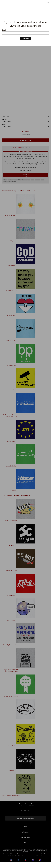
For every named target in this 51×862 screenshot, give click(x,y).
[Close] (48, 2)
